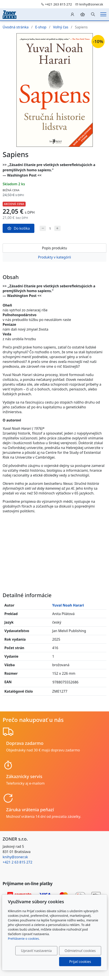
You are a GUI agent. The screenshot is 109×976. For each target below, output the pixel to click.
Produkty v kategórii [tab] (54, 257)
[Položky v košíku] (82, 14)
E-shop (40, 27)
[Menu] (103, 14)
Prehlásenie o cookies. (24, 938)
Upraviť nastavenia (36, 950)
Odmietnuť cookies (80, 950)
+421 (17, 862)
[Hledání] (93, 14)
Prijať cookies (80, 961)
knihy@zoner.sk (15, 857)
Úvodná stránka (15, 27)
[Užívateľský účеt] (72, 14)
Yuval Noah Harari (68, 605)
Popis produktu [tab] (54, 248)
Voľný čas (60, 27)
